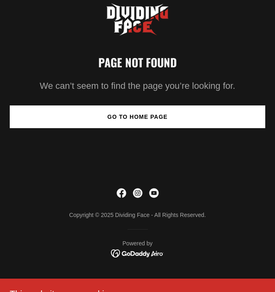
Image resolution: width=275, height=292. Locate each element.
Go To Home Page (137, 117)
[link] (137, 19)
